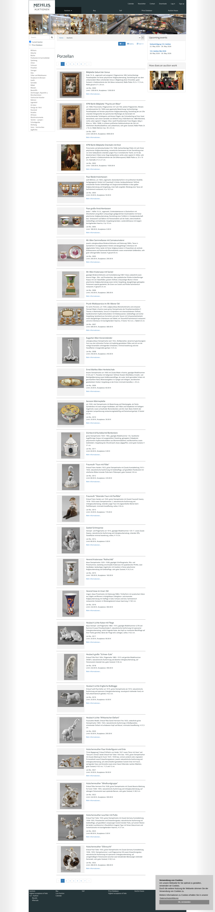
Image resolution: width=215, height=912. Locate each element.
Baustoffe (34, 90)
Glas (32, 73)
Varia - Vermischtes (37, 127)
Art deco (33, 105)
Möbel (33, 85)
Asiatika (33, 112)
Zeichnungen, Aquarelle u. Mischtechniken (39, 93)
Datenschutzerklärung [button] (169, 898)
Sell (120, 10)
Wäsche (33, 53)
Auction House (173, 10)
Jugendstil (34, 102)
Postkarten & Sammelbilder (40, 58)
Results (34, 898)
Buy (94, 10)
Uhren (33, 63)
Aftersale (35, 900)
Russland (34, 110)
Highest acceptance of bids (38, 893)
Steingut (33, 70)
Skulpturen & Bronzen (38, 77)
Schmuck (34, 65)
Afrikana (33, 115)
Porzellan (34, 67)
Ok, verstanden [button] (184, 902)
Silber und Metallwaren (38, 75)
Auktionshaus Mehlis (42, 7)
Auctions (68, 10)
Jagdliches (34, 129)
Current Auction (36, 42)
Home (61, 37)
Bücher (33, 55)
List (122, 43)
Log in (173, 3)
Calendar (131, 3)
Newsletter (142, 3)
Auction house (139, 891)
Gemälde (34, 82)
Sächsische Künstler (37, 97)
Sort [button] (140, 43)
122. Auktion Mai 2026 (158, 51)
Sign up (181, 3)
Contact (152, 3)
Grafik (33, 80)
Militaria (33, 50)
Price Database (147, 10)
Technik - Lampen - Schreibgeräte (37, 120)
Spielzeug (34, 60)
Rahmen (33, 100)
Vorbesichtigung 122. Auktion (160, 44)
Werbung (34, 124)
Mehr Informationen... (93, 94)
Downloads (163, 3)
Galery (130, 43)
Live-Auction (60, 893)
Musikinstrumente (37, 117)
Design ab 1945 (36, 107)
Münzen (33, 87)
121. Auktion (33, 895)
